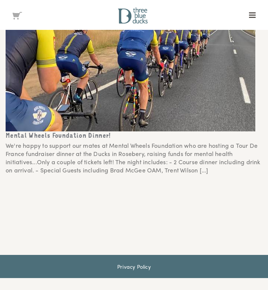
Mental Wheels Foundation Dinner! (58, 136)
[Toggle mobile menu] (253, 15)
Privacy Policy (134, 266)
